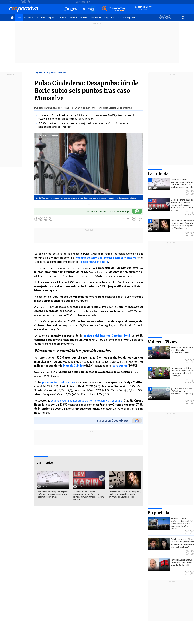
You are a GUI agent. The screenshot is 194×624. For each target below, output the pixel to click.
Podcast (83, 18)
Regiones (52, 18)
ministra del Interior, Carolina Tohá (106, 335)
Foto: (39, 135)
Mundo (63, 18)
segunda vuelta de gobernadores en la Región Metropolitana (87, 400)
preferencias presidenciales (58, 382)
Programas (109, 18)
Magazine (28, 18)
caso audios (120, 365)
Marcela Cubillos (73, 365)
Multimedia (96, 18)
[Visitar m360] (165, 20)
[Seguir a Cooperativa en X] (24, 2)
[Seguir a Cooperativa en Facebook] (21, 2)
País (19, 18)
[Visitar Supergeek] (169, 20)
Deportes (40, 18)
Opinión (73, 18)
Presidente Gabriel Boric (94, 261)
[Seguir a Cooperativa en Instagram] (28, 2)
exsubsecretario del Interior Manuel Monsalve (106, 257)
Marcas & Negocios (126, 18)
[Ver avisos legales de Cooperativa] (161, 20)
